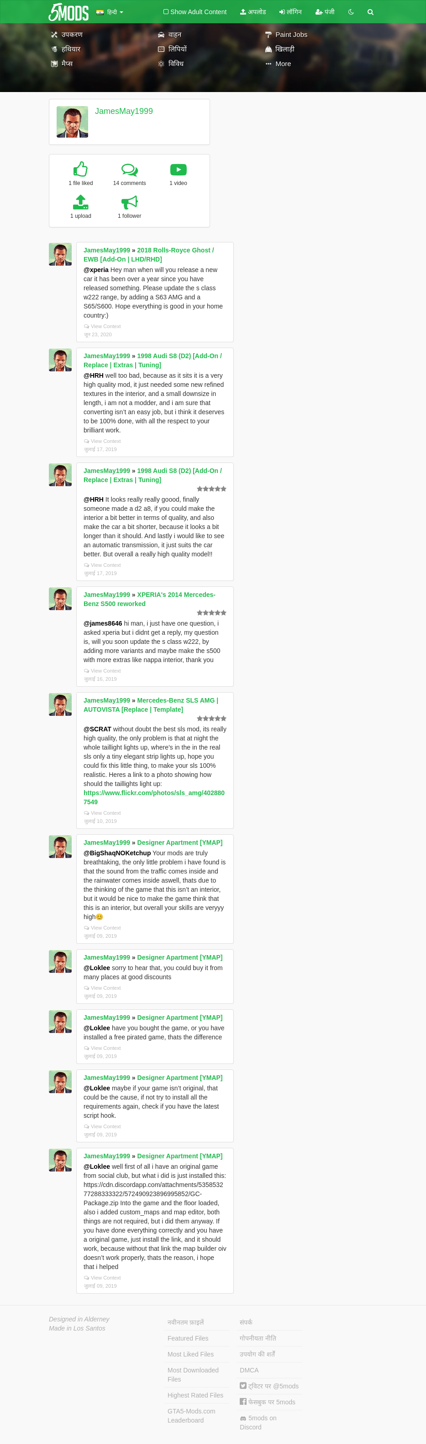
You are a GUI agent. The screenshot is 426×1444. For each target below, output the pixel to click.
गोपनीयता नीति (258, 1338)
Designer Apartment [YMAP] (180, 842)
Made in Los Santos (77, 1328)
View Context (102, 326)
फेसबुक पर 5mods (267, 1402)
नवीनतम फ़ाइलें (186, 1322)
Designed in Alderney (79, 1319)
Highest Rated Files (195, 1395)
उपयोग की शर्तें (257, 1354)
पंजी (325, 11)
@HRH (94, 375)
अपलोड (253, 11)
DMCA (249, 1370)
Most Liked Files (191, 1354)
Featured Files (188, 1338)
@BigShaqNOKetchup (117, 853)
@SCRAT (97, 729)
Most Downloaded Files (193, 1375)
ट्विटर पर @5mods (269, 1386)
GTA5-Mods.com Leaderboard (192, 1416)
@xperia (96, 269)
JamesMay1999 (124, 111)
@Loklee (97, 967)
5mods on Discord (258, 1422)
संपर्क (246, 1322)
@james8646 (103, 623)
